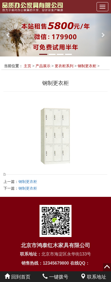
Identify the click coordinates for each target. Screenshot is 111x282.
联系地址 (93, 277)
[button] (8, 35)
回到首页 (17, 277)
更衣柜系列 (64, 66)
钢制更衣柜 (87, 66)
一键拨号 (55, 277)
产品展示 (42, 66)
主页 (27, 66)
